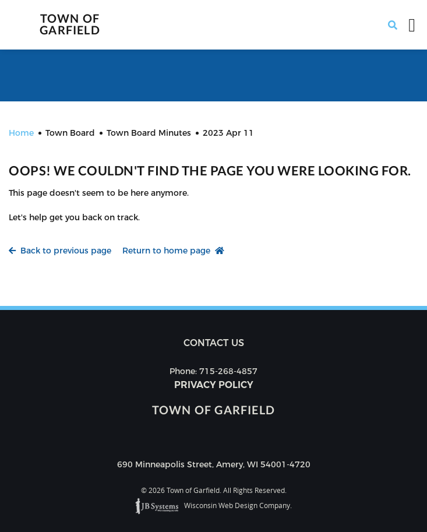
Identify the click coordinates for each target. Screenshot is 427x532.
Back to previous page (60, 250)
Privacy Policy (213, 384)
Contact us (213, 342)
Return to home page (173, 250)
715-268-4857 (228, 371)
